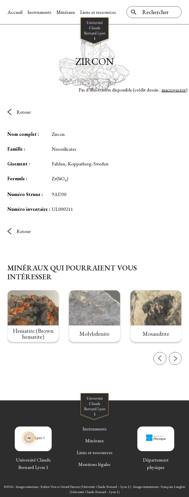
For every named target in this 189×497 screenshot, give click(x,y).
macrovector (173, 90)
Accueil (14, 12)
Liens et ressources (98, 12)
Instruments (39, 12)
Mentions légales (94, 464)
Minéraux (65, 12)
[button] (160, 371)
